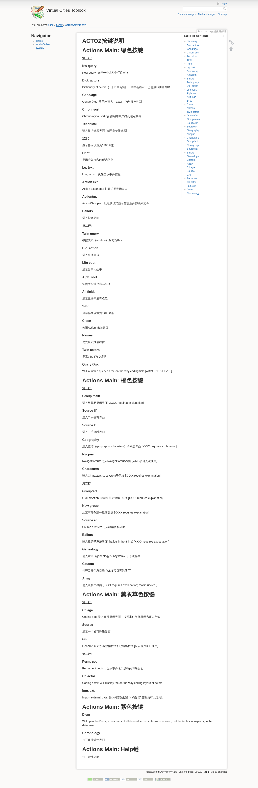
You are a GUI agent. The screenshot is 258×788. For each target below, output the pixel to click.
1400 (189, 100)
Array (190, 163)
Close (190, 104)
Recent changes (187, 14)
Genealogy (193, 156)
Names (191, 108)
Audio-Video (43, 44)
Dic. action (192, 86)
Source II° (192, 123)
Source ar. (192, 148)
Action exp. (193, 71)
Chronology (193, 193)
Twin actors (193, 112)
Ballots (190, 78)
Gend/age (192, 49)
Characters (193, 137)
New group (193, 145)
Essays (40, 47)
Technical (192, 56)
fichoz (59, 25)
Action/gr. (192, 74)
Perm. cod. (193, 178)
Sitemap (222, 14)
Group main (193, 119)
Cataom (191, 160)
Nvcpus (191, 134)
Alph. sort (192, 93)
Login (224, 3)
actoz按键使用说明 (75, 25)
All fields (191, 97)
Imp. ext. (191, 186)
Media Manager (206, 14)
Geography (193, 130)
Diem (190, 189)
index (50, 25)
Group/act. (192, 141)
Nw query (192, 41)
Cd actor (191, 182)
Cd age (191, 167)
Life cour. (192, 89)
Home (39, 41)
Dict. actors (193, 45)
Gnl (189, 174)
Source (191, 171)
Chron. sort (193, 52)
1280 (189, 60)
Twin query (193, 82)
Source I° (192, 126)
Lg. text (191, 67)
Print (189, 63)
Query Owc (193, 115)
